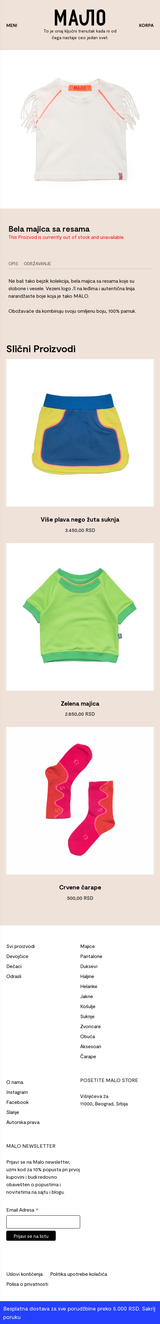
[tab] (15, 263)
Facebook (17, 1102)
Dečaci (14, 966)
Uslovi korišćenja (24, 1274)
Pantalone (91, 956)
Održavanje (37, 263)
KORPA (146, 25)
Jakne (86, 996)
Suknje (87, 1016)
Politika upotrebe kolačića (78, 1274)
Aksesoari (90, 1046)
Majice (87, 946)
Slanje (12, 1112)
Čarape (88, 1056)
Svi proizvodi (20, 946)
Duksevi (88, 966)
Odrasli (13, 976)
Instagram (17, 1092)
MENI (11, 25)
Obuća (87, 1036)
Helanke (88, 986)
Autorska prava (22, 1122)
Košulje (87, 1006)
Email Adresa (22, 1210)
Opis (13, 263)
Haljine (87, 976)
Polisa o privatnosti (27, 1284)
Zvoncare (90, 1026)
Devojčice (17, 956)
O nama (14, 1082)
